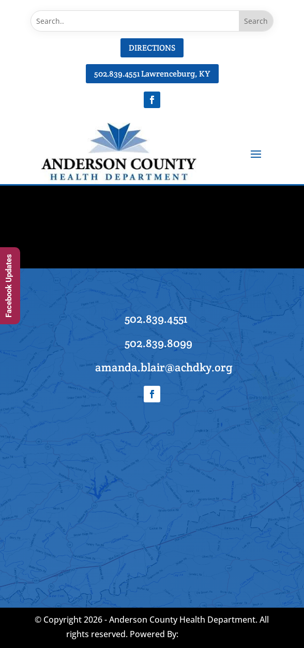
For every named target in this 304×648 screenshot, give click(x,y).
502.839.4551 (156, 318)
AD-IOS (208, 635)
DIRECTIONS (152, 47)
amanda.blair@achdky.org (164, 367)
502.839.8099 (158, 343)
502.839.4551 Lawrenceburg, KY (152, 73)
